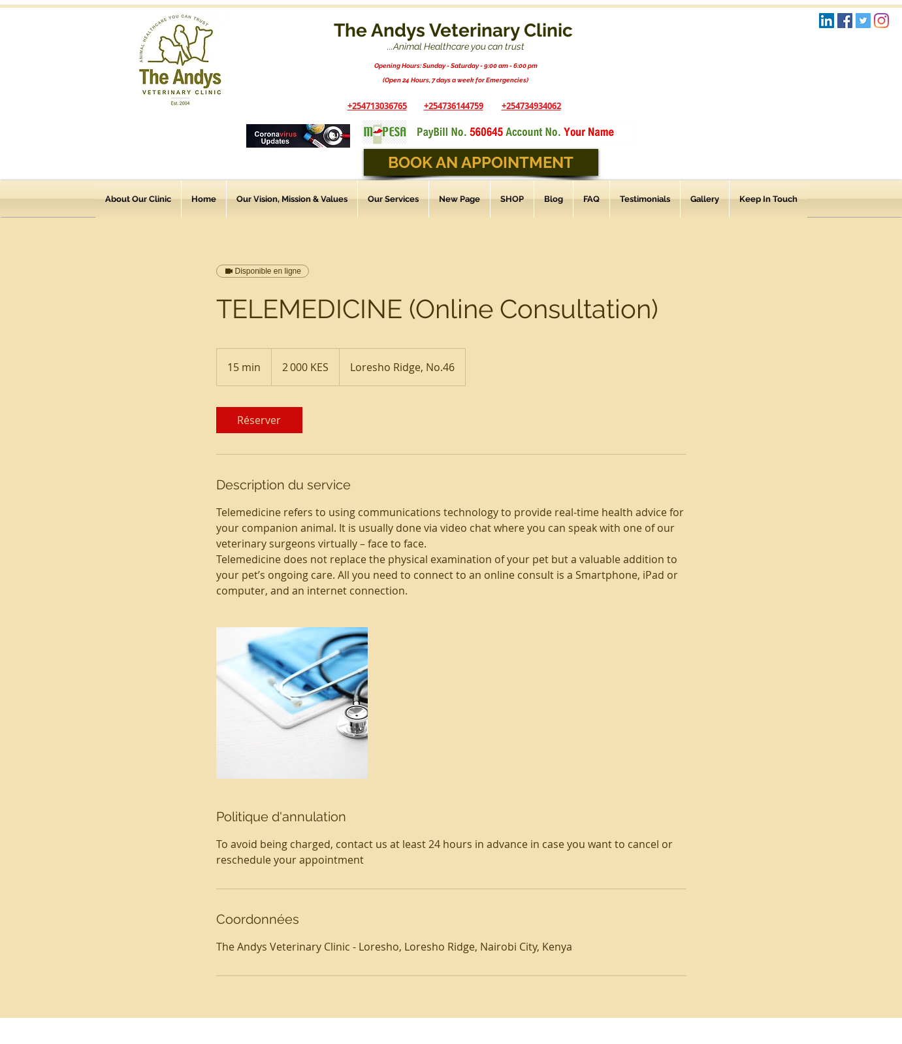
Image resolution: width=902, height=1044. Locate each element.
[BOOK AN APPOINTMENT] (481, 162)
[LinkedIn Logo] (826, 20)
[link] (259, 420)
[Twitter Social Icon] (863, 20)
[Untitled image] (292, 703)
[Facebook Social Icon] (844, 20)
